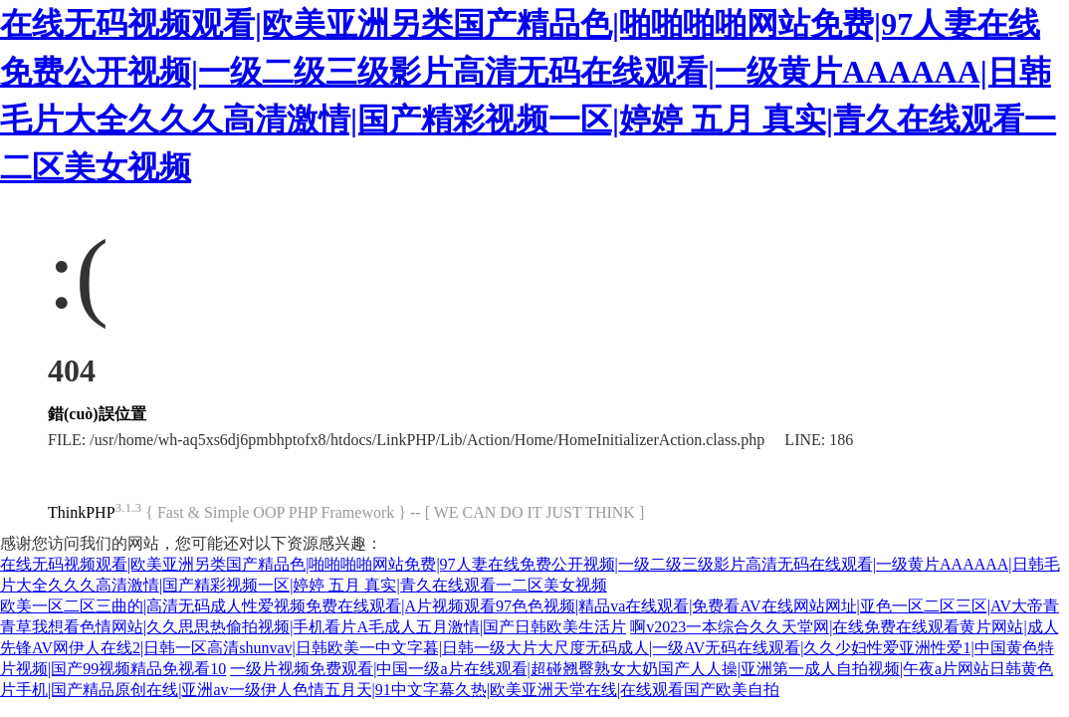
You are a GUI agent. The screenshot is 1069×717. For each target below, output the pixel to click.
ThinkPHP (81, 512)
